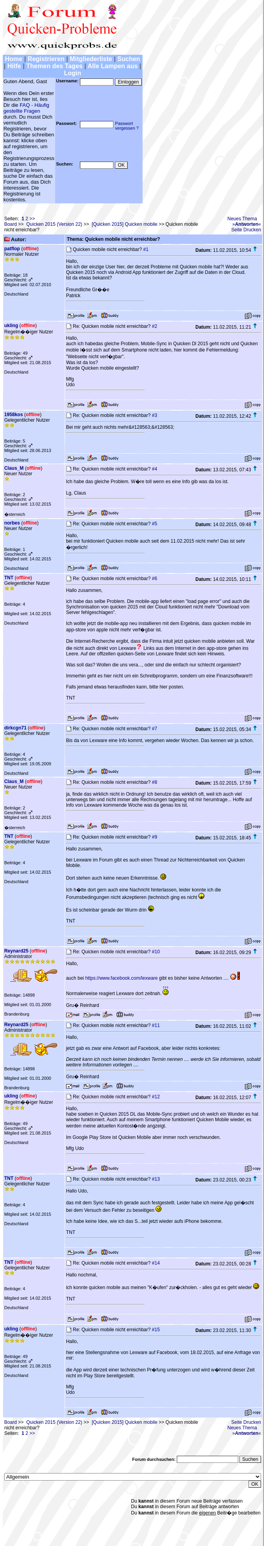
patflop (12, 248)
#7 (154, 728)
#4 (154, 469)
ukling (11, 325)
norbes (12, 523)
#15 (156, 1329)
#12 (156, 1097)
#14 (156, 1263)
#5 (154, 523)
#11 (156, 1025)
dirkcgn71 (15, 728)
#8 (154, 782)
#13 (156, 1179)
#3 (154, 415)
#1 (145, 249)
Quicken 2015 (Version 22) (54, 224)
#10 (156, 951)
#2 (154, 326)
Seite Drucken (246, 230)
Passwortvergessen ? (127, 125)
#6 (154, 578)
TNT (8, 577)
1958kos (13, 414)
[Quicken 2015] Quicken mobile (125, 224)
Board (10, 224)
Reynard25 (16, 951)
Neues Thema (242, 218)
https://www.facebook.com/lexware (121, 978)
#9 (154, 837)
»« (246, 224)
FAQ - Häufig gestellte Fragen (26, 108)
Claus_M (14, 468)
